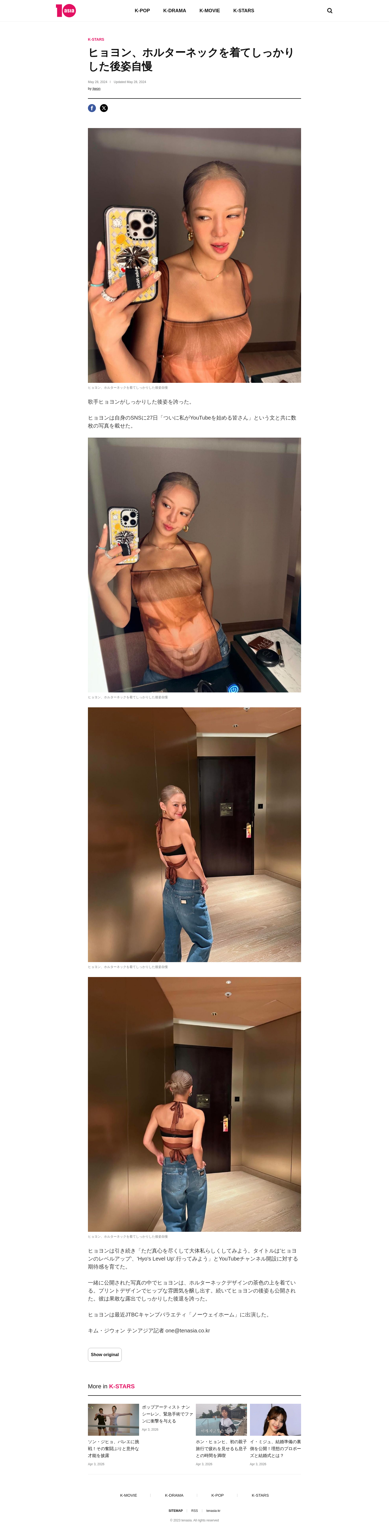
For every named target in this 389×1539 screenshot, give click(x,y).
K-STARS (243, 10)
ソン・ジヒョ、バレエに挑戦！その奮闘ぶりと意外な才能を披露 (113, 1448)
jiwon (96, 89)
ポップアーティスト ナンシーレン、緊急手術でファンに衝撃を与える (167, 1414)
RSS (194, 1511)
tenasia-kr (213, 1511)
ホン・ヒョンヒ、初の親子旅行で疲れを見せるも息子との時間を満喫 (221, 1448)
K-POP (142, 10)
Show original (105, 1354)
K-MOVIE (210, 10)
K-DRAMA (174, 10)
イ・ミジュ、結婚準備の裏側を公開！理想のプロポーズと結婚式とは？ (275, 1448)
